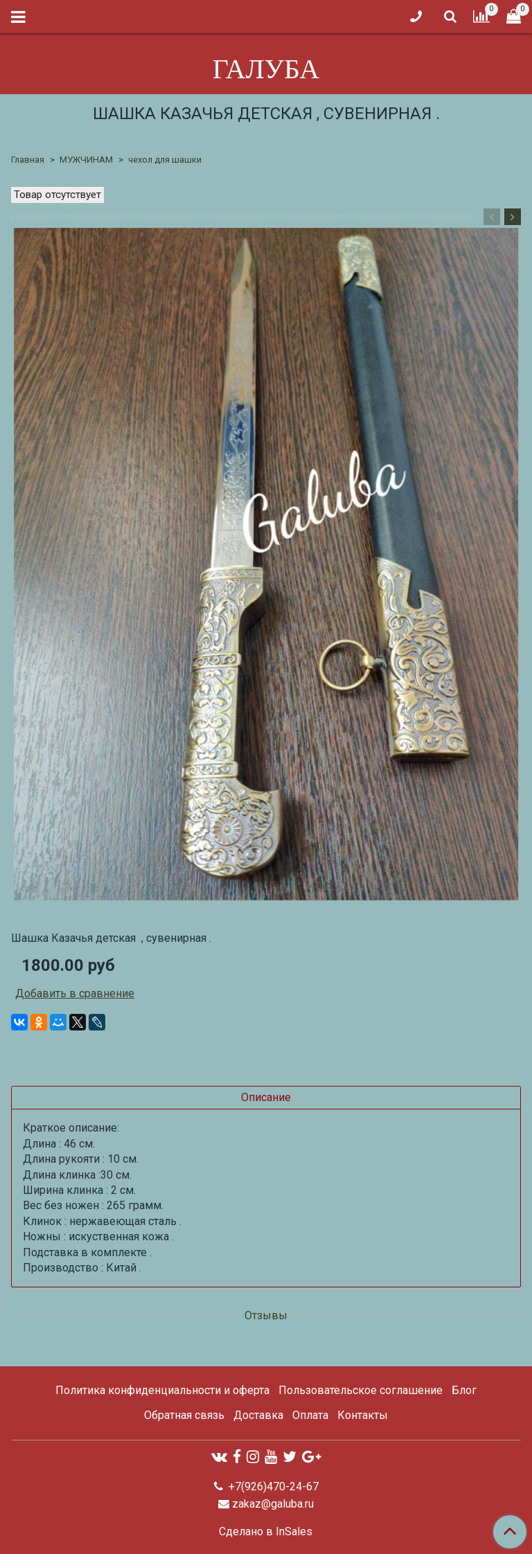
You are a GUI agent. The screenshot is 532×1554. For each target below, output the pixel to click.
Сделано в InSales (265, 1531)
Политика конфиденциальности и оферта (162, 1390)
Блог (464, 1390)
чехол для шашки (165, 159)
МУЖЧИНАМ (86, 159)
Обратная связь (184, 1415)
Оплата (310, 1415)
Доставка (258, 1415)
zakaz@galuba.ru (273, 1503)
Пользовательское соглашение (360, 1390)
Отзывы (266, 1315)
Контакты (362, 1415)
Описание (266, 1097)
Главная (27, 159)
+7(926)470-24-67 (272, 1486)
